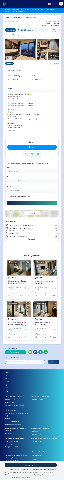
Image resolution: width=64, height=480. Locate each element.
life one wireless (10, 433)
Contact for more (11, 348)
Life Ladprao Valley (37, 434)
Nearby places (11, 221)
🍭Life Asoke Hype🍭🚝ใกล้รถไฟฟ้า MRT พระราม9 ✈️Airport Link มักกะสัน (18, 324)
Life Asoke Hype (50, 9)
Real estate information (15, 70)
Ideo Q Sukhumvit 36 (11, 447)
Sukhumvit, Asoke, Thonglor (15, 438)
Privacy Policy (36, 455)
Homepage (7, 9)
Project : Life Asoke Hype (50, 25)
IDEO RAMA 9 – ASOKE (11, 410)
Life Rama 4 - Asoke (37, 400)
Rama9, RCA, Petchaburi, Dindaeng (34, 9)
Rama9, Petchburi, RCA (13, 396)
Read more (11, 130)
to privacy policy (26, 196)
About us (35, 459)
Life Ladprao (35, 431)
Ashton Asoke (9, 444)
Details (9, 88)
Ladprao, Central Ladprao (40, 428)
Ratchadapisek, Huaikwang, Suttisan (44, 438)
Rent (6, 378)
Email (9, 187)
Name (9, 167)
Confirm (32, 203)
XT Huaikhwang (36, 441)
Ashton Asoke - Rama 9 (12, 421)
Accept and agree (15, 196)
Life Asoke (8, 418)
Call (32, 147)
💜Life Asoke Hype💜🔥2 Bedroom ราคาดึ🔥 (43, 324)
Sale (6, 376)
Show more (32, 239)
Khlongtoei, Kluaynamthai (40, 396)
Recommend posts (17, 9)
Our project (8, 391)
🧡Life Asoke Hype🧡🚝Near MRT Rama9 (44, 282)
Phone (9, 177)
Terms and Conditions (39, 452)
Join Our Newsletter (12, 358)
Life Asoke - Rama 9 (11, 400)
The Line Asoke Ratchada (13, 424)
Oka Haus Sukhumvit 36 (12, 441)
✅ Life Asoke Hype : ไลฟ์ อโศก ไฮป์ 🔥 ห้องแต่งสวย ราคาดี (17, 282)
